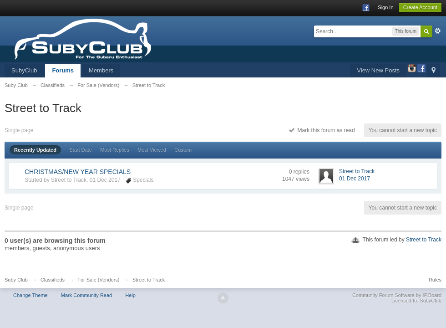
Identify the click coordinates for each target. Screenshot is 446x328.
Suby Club (16, 279)
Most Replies (114, 150)
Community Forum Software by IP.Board (396, 295)
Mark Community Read (86, 295)
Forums (63, 70)
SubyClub (24, 70)
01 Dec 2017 (354, 178)
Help (130, 295)
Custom (183, 150)
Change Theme (30, 295)
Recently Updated (35, 150)
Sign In (385, 7)
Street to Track (423, 239)
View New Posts (378, 70)
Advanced (437, 31)
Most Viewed (151, 150)
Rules (435, 279)
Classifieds (53, 279)
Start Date (80, 150)
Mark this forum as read (322, 130)
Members (101, 70)
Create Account (420, 7)
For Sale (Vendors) (98, 279)
